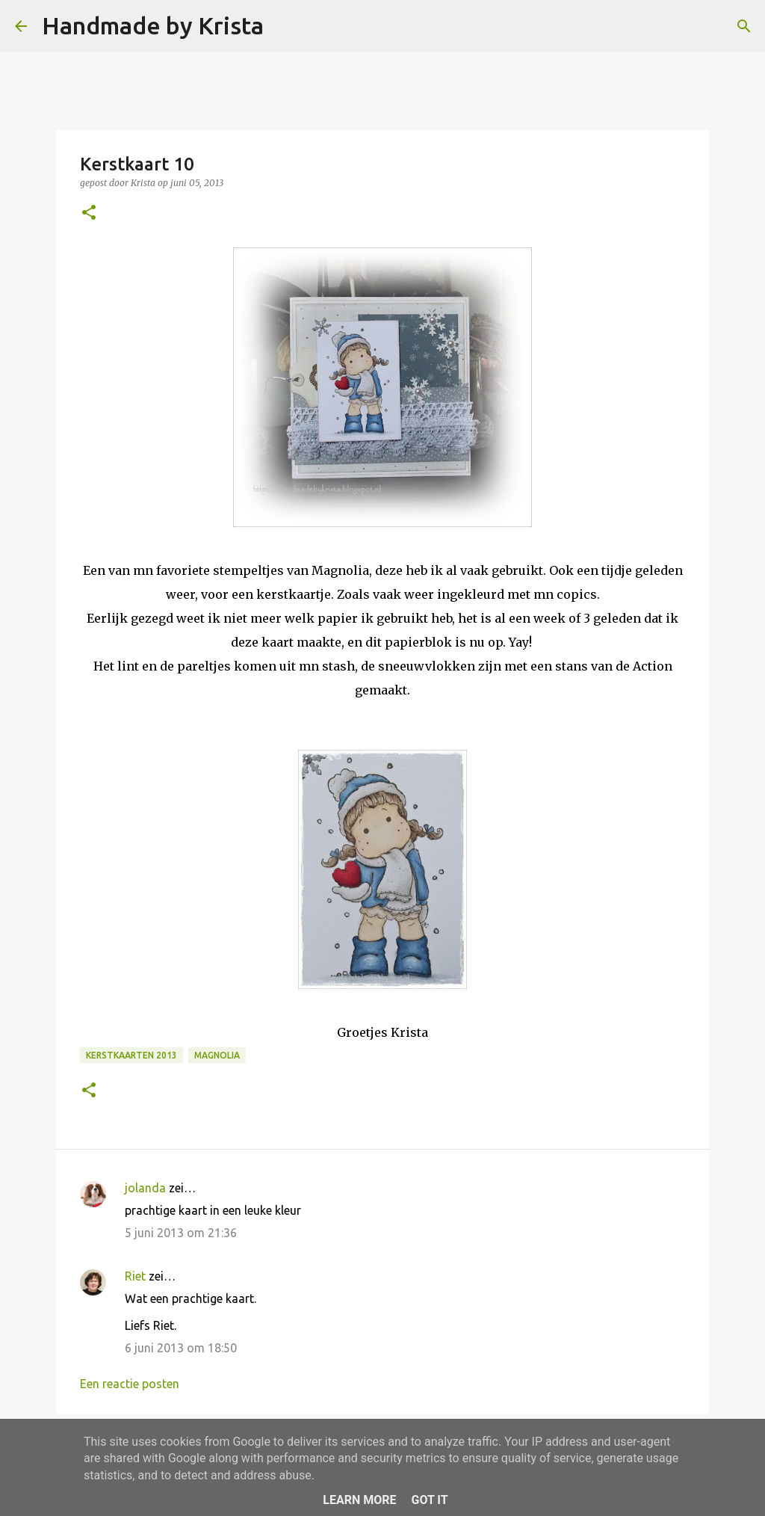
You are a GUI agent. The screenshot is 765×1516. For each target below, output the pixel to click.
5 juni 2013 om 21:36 (181, 1232)
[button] (89, 213)
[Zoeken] (285, 26)
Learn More (359, 1500)
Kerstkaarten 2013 (131, 1055)
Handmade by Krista (153, 25)
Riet (135, 1276)
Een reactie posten (129, 1383)
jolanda (145, 1188)
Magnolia (217, 1055)
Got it (429, 1500)
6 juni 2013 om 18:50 (181, 1348)
